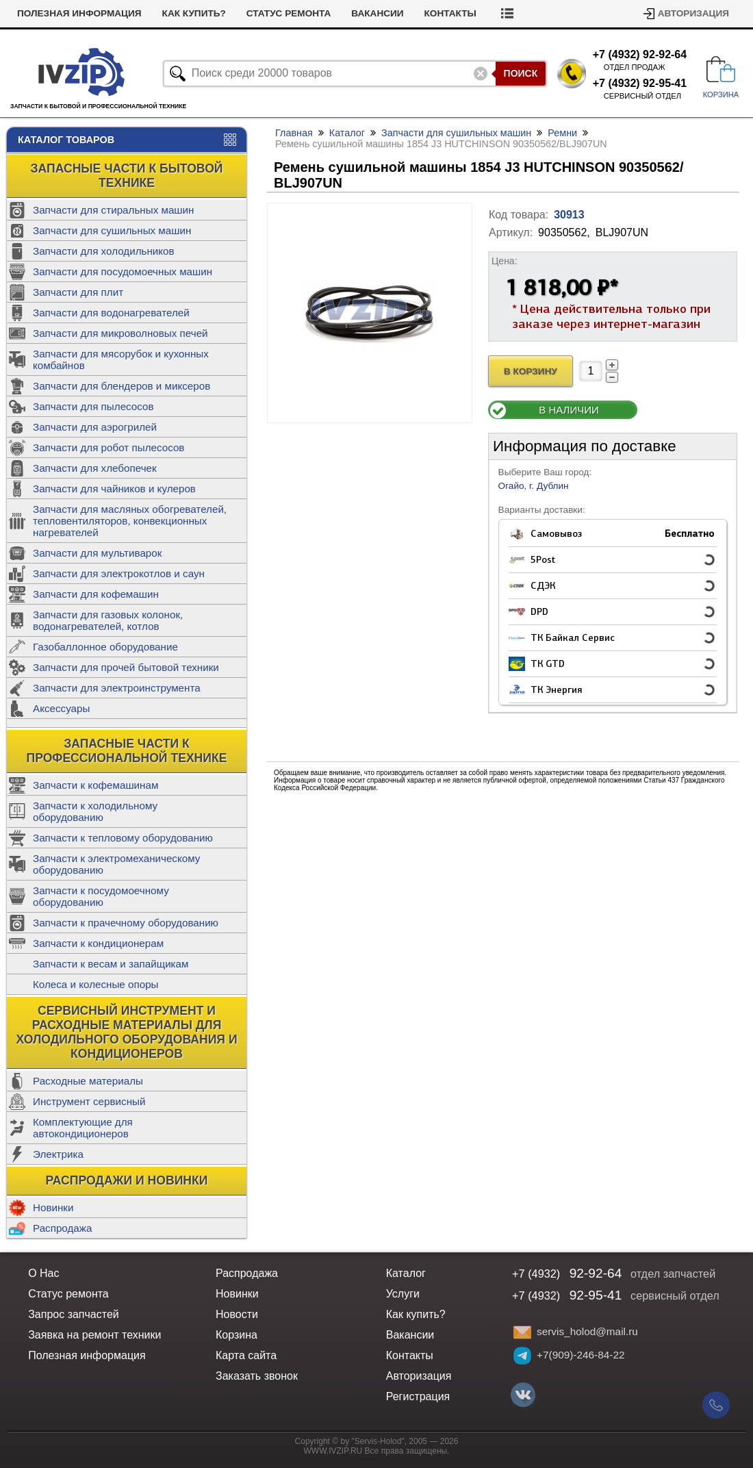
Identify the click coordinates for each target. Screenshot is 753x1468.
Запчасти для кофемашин (96, 594)
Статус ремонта (288, 13)
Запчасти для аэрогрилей (95, 427)
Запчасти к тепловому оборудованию (123, 838)
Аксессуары (61, 708)
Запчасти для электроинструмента (117, 688)
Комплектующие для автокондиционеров (83, 1127)
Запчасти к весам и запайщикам (110, 964)
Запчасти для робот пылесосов (108, 447)
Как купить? (194, 13)
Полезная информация (79, 13)
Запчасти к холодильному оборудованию (95, 811)
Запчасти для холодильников (104, 251)
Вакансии (377, 13)
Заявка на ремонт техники (94, 1335)
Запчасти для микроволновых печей (120, 333)
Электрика (58, 1154)
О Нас (43, 1273)
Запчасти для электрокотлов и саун (119, 573)
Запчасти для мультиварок (97, 553)
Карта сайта (246, 1355)
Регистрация (418, 1396)
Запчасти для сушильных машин (112, 230)
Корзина (236, 1335)
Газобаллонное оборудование (105, 647)
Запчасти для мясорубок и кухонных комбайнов (121, 359)
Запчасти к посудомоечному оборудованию (101, 896)
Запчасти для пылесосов (93, 406)
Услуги (403, 1294)
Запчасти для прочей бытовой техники (126, 667)
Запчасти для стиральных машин (113, 210)
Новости (237, 1314)
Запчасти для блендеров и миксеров (121, 386)
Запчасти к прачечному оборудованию (125, 922)
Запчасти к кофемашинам (95, 785)
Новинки (53, 1207)
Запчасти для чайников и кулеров (114, 488)
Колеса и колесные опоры (96, 984)
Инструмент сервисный (89, 1101)
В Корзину (530, 371)
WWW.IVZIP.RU (333, 1451)
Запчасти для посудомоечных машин (122, 271)
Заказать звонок (257, 1376)
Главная (294, 132)
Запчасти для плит (78, 292)
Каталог (347, 132)
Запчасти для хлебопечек (95, 468)
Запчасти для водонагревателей (111, 312)
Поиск (521, 73)
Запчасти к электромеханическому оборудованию (116, 864)
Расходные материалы (88, 1081)
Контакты (450, 13)
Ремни (562, 132)
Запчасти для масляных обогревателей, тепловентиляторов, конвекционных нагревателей (130, 520)
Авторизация (693, 13)
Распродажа (62, 1228)
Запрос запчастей (73, 1314)
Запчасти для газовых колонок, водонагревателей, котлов (108, 620)
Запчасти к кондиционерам (98, 943)
